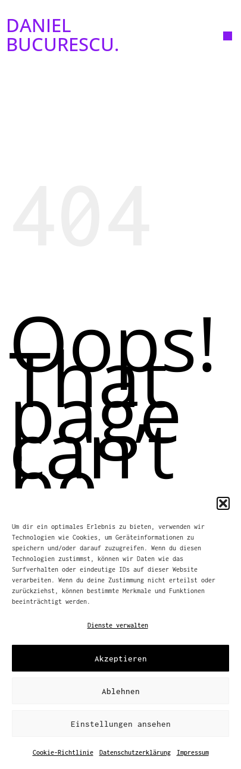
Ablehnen (121, 691)
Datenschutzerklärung (135, 752)
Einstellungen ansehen (121, 724)
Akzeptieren (121, 658)
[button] (223, 503)
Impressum (193, 752)
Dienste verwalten (117, 625)
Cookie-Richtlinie (63, 752)
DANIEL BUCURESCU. (62, 34)
